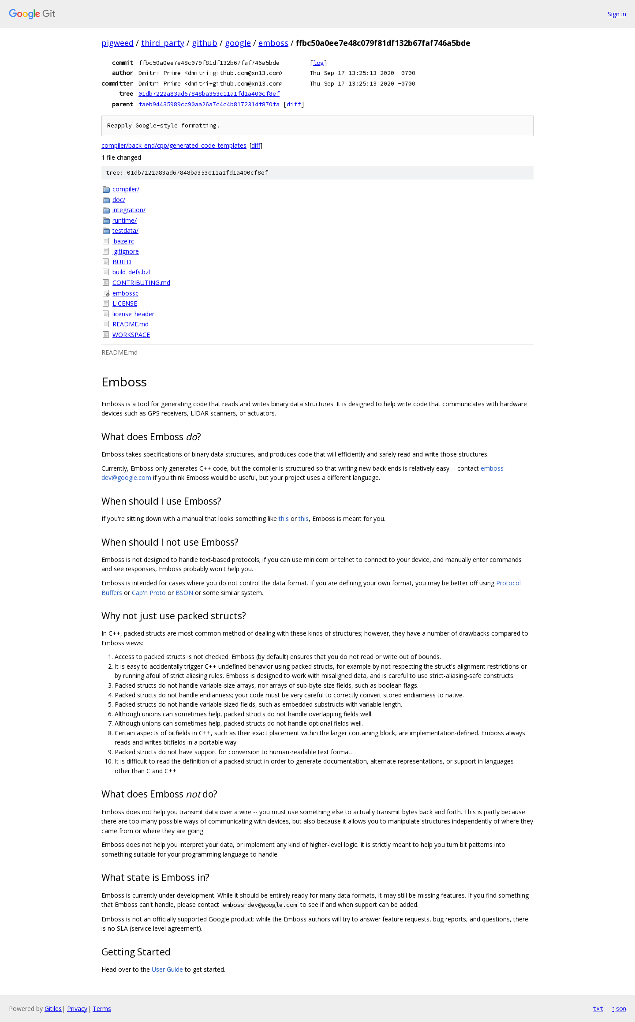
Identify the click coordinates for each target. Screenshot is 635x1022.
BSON (184, 592)
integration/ (129, 210)
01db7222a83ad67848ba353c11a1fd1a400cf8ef (209, 93)
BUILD (121, 262)
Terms (102, 1008)
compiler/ (125, 189)
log (318, 63)
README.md (130, 324)
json (619, 1008)
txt (598, 1008)
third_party (162, 42)
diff (294, 104)
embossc (125, 293)
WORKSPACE (131, 334)
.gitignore (125, 251)
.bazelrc (123, 241)
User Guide (167, 969)
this (284, 518)
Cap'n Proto (149, 592)
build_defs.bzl (131, 272)
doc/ (118, 199)
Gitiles (53, 1008)
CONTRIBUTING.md (141, 282)
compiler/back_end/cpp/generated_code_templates (174, 145)
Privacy (77, 1008)
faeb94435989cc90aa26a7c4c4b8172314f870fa (209, 104)
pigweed (117, 42)
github (204, 42)
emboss (273, 42)
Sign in (617, 14)
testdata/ (125, 230)
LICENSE (124, 303)
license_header (133, 314)
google (238, 42)
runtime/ (124, 220)
